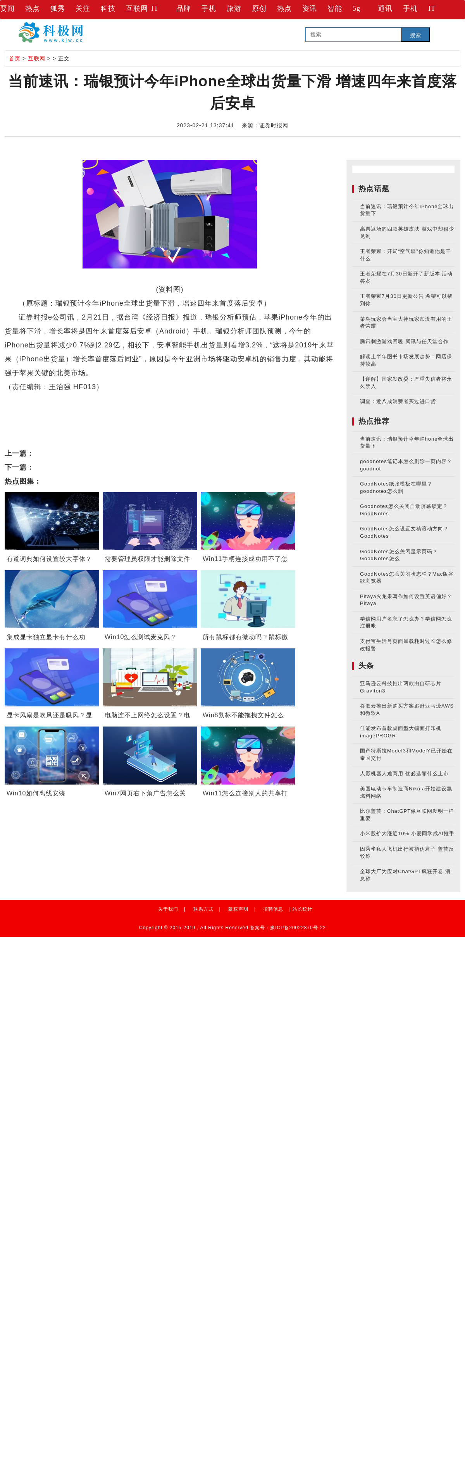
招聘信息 (273, 909)
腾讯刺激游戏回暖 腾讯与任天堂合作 (404, 341)
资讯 (309, 8)
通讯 (385, 8)
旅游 (234, 8)
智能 (334, 8)
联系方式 (203, 909)
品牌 (183, 8)
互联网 (137, 8)
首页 (15, 58)
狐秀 (57, 8)
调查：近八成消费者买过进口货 (398, 401)
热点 (32, 8)
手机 (209, 8)
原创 (259, 8)
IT (154, 8)
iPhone (62, 401)
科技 (108, 8)
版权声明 (238, 909)
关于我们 (168, 909)
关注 (83, 8)
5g (356, 8)
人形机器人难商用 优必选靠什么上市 (404, 773)
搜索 (415, 35)
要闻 (7, 8)
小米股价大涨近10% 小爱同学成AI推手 (407, 833)
